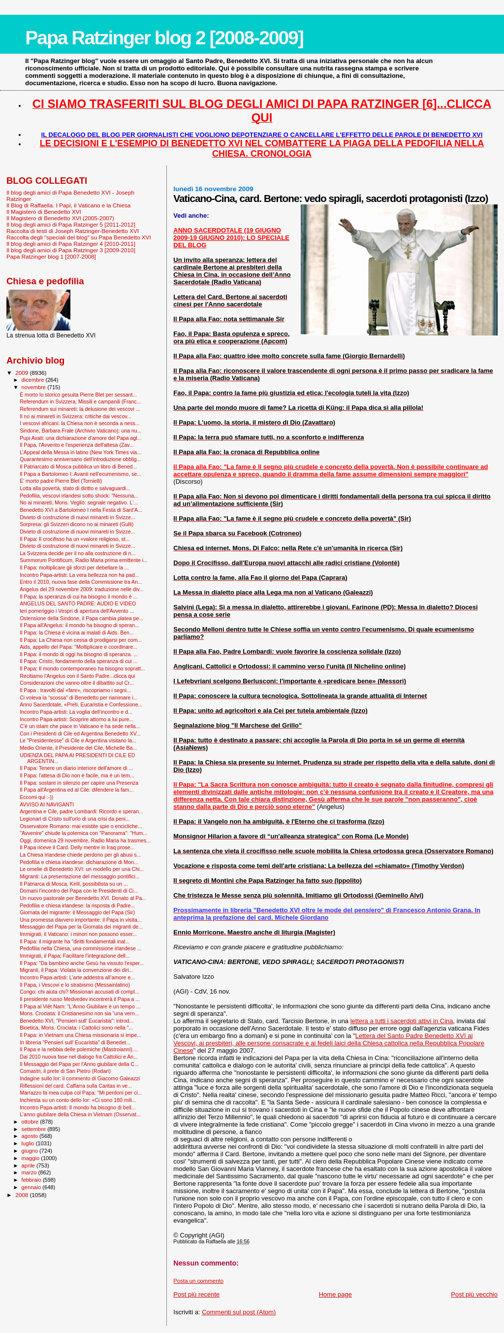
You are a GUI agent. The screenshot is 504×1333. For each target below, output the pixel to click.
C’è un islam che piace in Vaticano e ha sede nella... (80, 726)
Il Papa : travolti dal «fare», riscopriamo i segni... (75, 690)
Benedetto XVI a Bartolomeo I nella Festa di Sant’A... (81, 510)
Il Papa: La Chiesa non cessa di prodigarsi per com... (81, 640)
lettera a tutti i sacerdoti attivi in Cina (401, 1021)
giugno (31, 1151)
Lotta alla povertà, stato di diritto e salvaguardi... (75, 488)
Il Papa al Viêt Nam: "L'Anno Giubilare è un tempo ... (80, 1006)
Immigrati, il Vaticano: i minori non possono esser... (78, 934)
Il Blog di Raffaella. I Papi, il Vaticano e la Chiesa (68, 205)
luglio (29, 1143)
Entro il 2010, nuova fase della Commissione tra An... (81, 582)
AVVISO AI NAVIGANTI (47, 804)
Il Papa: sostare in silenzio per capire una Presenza (79, 783)
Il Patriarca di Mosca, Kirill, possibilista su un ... (74, 884)
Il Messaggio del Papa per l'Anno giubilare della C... (79, 1064)
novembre (35, 387)
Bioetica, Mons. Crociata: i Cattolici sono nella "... (76, 1028)
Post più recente (196, 1294)
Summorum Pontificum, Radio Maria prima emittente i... (84, 560)
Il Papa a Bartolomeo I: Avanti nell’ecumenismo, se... (80, 474)
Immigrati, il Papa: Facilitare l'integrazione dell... (75, 956)
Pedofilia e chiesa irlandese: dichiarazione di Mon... (79, 862)
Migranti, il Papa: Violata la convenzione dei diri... (76, 970)
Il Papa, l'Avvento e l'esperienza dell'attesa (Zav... (76, 445)
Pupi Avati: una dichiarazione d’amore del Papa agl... (80, 438)
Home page (335, 1294)
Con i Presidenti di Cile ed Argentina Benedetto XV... (80, 733)
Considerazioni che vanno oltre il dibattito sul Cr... (77, 683)
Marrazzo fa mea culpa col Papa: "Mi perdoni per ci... (81, 1093)
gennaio (32, 1187)
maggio (31, 1158)
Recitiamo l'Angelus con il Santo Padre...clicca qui (77, 676)
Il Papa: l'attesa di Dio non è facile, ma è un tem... (77, 775)
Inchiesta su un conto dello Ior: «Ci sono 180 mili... (78, 1100)
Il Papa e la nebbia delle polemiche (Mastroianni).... (79, 1049)
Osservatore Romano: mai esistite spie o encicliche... (81, 826)
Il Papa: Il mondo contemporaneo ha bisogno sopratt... (82, 668)
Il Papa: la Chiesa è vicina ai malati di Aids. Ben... (77, 632)
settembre (35, 1129)
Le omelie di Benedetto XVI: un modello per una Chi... (82, 869)
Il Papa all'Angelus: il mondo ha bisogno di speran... (79, 625)
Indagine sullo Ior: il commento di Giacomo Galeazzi (80, 1078)
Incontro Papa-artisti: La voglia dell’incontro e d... (76, 712)
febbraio (32, 1180)
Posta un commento (198, 1281)
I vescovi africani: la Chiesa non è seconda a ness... (79, 423)
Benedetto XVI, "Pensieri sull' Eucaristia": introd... (76, 1021)
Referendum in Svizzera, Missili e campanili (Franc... (80, 401)
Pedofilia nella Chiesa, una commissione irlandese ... (81, 948)
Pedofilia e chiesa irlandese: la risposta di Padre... (77, 905)
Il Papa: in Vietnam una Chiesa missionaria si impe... (80, 1035)
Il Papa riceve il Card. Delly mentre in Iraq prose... (77, 847)
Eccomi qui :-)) (36, 797)
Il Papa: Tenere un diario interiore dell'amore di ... (76, 768)
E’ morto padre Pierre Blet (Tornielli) (61, 481)
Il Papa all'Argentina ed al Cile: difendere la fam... (76, 790)
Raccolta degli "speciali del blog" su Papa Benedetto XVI (78, 237)
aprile (29, 1165)
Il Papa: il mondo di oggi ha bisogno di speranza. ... (79, 654)
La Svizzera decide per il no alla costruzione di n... (77, 553)
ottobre (31, 1122)
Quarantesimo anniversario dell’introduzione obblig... (80, 459)
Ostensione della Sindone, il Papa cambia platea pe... (81, 618)
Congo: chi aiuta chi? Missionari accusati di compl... (79, 992)
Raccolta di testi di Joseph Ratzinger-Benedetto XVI (72, 231)
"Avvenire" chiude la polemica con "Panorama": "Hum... (83, 833)
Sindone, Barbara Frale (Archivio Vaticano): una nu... (80, 430)
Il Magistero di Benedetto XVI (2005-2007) (60, 218)
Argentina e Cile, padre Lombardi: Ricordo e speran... (81, 811)
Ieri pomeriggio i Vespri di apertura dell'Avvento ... (77, 611)
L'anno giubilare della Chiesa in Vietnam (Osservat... (80, 1114)
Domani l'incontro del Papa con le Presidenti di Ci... (79, 891)
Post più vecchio (474, 1294)
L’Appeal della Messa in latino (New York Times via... (80, 452)
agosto (31, 1136)
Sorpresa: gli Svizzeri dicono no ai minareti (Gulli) (76, 524)
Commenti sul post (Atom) (239, 1312)
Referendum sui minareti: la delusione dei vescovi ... (80, 409)
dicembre (34, 380)
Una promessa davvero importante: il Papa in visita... (81, 920)
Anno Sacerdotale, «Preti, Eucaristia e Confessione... (81, 704)
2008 (22, 1195)
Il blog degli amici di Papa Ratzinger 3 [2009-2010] (70, 250)
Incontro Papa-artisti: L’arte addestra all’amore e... (77, 977)
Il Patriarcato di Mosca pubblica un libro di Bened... (78, 466)
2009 (22, 372)
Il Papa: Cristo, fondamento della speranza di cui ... (78, 661)
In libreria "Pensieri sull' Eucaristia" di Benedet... (75, 1042)
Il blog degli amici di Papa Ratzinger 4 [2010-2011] (70, 243)
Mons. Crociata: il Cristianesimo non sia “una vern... (79, 1013)
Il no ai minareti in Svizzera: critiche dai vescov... (75, 416)
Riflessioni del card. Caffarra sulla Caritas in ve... (76, 1086)
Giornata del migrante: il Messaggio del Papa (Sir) (77, 912)
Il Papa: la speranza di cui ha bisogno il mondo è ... (78, 597)
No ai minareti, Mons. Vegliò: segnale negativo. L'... (79, 502)
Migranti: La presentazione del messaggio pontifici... (79, 876)
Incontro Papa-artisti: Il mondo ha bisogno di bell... (77, 1107)
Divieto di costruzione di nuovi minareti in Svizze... (77, 517)
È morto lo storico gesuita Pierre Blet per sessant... (78, 395)
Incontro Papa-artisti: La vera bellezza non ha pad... (79, 575)
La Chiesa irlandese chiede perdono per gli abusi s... (80, 855)
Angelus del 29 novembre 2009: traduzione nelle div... (82, 589)
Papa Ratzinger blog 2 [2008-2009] (164, 37)
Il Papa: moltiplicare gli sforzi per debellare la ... (74, 567)
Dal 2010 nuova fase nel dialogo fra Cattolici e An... (79, 1057)
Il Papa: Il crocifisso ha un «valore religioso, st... (74, 539)
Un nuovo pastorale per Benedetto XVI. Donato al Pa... (83, 898)
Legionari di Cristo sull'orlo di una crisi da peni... (75, 819)
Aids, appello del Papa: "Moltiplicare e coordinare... (78, 647)
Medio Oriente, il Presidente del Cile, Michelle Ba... (78, 748)
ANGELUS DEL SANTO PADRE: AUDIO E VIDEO (78, 603)
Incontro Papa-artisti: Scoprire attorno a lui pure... (76, 719)
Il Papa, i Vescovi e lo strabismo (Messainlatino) (75, 985)
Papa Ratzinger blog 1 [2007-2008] (51, 256)
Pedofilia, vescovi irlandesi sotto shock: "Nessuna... (79, 496)
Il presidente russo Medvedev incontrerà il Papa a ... (80, 999)
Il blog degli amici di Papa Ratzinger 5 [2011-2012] (70, 224)
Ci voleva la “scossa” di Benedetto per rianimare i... (78, 697)
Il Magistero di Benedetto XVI (43, 211)
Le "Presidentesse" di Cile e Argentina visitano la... (78, 740)
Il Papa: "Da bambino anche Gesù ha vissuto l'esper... (82, 963)
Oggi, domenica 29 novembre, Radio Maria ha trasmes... (85, 840)
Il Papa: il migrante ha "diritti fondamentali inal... (74, 941)
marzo (30, 1172)
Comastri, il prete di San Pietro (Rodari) (65, 1071)
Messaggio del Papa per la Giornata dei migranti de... (81, 927)
